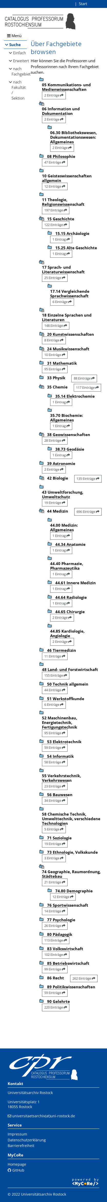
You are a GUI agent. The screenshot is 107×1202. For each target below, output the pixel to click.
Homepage (17, 1164)
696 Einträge (88, 511)
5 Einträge (53, 829)
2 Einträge (53, 95)
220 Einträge (55, 1007)
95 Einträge (54, 369)
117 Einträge (87, 387)
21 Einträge (54, 882)
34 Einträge (54, 800)
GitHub (16, 1170)
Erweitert (20, 60)
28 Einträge (54, 440)
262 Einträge (83, 978)
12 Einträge (54, 186)
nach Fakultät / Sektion (19, 90)
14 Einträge (54, 911)
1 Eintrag (61, 239)
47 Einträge (54, 162)
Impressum (17, 1134)
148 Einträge (55, 325)
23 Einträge (54, 786)
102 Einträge (55, 954)
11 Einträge (54, 656)
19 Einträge (54, 502)
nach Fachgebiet (19, 71)
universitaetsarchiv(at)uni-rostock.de (43, 1115)
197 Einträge (55, 210)
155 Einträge (55, 675)
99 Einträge (54, 969)
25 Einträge (54, 277)
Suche (15, 44)
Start (83, 3)
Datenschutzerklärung (27, 1140)
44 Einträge (54, 690)
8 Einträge (53, 340)
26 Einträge (54, 925)
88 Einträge (84, 378)
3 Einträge (53, 858)
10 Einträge (54, 354)
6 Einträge (62, 301)
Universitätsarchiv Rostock (30, 1092)
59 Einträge (54, 747)
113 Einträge (55, 940)
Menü (14, 35)
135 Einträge (88, 478)
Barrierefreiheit (21, 1145)
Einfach (19, 52)
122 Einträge (55, 224)
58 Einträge (54, 762)
